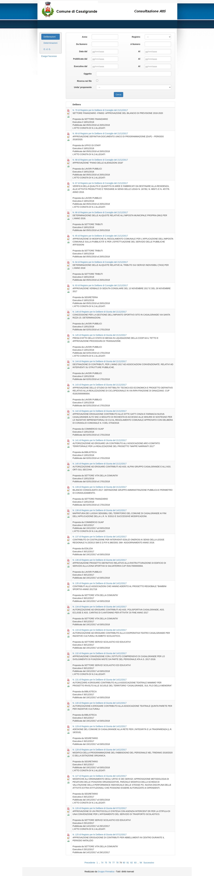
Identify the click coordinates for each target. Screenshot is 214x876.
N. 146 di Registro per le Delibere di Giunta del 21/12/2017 (99, 312)
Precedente (90, 862)
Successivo (148, 862)
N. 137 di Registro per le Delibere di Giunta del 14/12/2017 (99, 536)
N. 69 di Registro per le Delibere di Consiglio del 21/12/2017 (100, 133)
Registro (136, 37)
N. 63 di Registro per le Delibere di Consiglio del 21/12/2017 (100, 285)
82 (131, 862)
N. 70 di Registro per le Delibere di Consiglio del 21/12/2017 (100, 110)
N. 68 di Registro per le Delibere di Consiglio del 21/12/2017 (100, 160)
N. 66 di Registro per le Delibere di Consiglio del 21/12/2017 (100, 212)
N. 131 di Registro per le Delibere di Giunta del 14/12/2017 (99, 679)
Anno (84, 37)
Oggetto (88, 74)
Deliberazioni (50, 37)
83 (135, 862)
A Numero (135, 44)
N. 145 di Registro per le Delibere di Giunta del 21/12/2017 (99, 335)
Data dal (83, 51)
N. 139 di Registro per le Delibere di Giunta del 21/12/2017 (99, 487)
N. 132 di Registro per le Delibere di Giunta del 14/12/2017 (99, 653)
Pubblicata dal (80, 59)
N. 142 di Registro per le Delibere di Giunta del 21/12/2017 (99, 411)
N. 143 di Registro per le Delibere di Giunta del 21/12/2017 (99, 385)
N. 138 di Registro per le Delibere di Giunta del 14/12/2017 (99, 510)
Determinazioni (50, 43)
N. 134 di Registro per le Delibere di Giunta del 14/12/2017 (99, 606)
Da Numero (81, 44)
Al (139, 51)
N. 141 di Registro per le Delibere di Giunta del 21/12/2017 (99, 440)
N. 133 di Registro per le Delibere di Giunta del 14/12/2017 (99, 630)
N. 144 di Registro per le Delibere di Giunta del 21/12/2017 (99, 361)
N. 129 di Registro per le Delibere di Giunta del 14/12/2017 (99, 726)
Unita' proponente (83, 87)
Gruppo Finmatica (106, 871)
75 (106, 862)
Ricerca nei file (84, 81)
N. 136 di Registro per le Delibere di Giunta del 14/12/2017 (99, 560)
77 (113, 862)
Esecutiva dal (80, 66)
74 (102, 862)
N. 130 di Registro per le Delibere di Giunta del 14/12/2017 (99, 703)
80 (124, 862)
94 (141, 862)
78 (117, 862)
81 (128, 862)
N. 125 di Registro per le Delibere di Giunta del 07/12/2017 (99, 834)
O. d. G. (47, 49)
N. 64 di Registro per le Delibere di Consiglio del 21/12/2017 (100, 262)
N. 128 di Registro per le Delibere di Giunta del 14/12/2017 (99, 749)
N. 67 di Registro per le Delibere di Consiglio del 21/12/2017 (100, 183)
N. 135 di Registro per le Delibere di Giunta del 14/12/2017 (99, 583)
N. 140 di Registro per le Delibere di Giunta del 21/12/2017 (99, 463)
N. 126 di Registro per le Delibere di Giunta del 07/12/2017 (99, 808)
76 (110, 862)
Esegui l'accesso (49, 56)
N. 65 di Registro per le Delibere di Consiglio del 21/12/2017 (100, 236)
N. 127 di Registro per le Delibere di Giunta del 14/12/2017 (99, 776)
